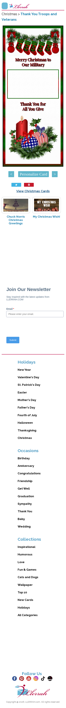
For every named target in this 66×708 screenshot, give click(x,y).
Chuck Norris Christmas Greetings (16, 220)
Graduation (26, 496)
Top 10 (22, 592)
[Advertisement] (33, 254)
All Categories (28, 615)
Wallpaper (25, 584)
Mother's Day (27, 400)
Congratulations (29, 473)
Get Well (24, 488)
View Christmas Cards (33, 191)
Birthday (24, 458)
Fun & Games (27, 569)
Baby (21, 519)
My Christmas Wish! (46, 216)
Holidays (24, 607)
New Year (24, 369)
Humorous (25, 554)
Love (21, 562)
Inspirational (26, 547)
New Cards (25, 600)
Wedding (24, 526)
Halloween (25, 422)
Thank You (25, 511)
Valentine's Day (28, 377)
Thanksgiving (27, 430)
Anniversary (26, 465)
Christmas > (11, 14)
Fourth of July (27, 415)
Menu (5, 6)
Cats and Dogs (28, 577)
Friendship (25, 481)
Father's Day (26, 407)
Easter (22, 392)
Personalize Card (33, 174)
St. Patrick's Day (29, 384)
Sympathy (25, 503)
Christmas (25, 438)
